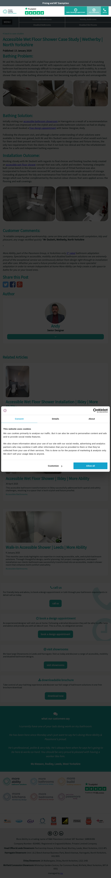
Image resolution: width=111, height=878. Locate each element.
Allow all (90, 466)
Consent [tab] (19, 419)
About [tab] (92, 419)
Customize (55, 466)
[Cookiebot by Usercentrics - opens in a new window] (95, 410)
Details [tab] (55, 419)
